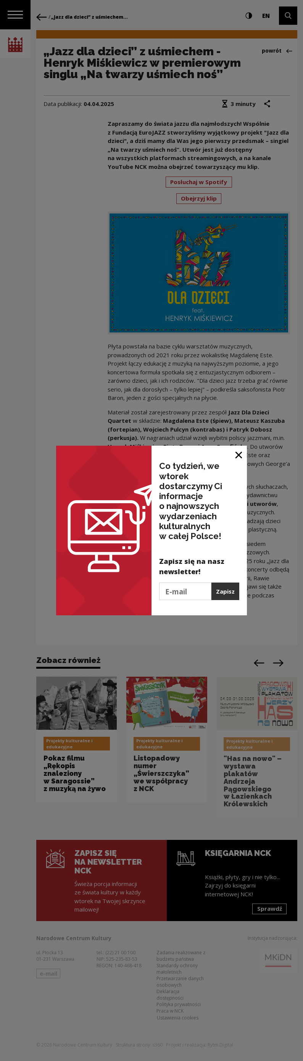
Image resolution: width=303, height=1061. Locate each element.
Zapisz (225, 591)
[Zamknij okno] (239, 454)
